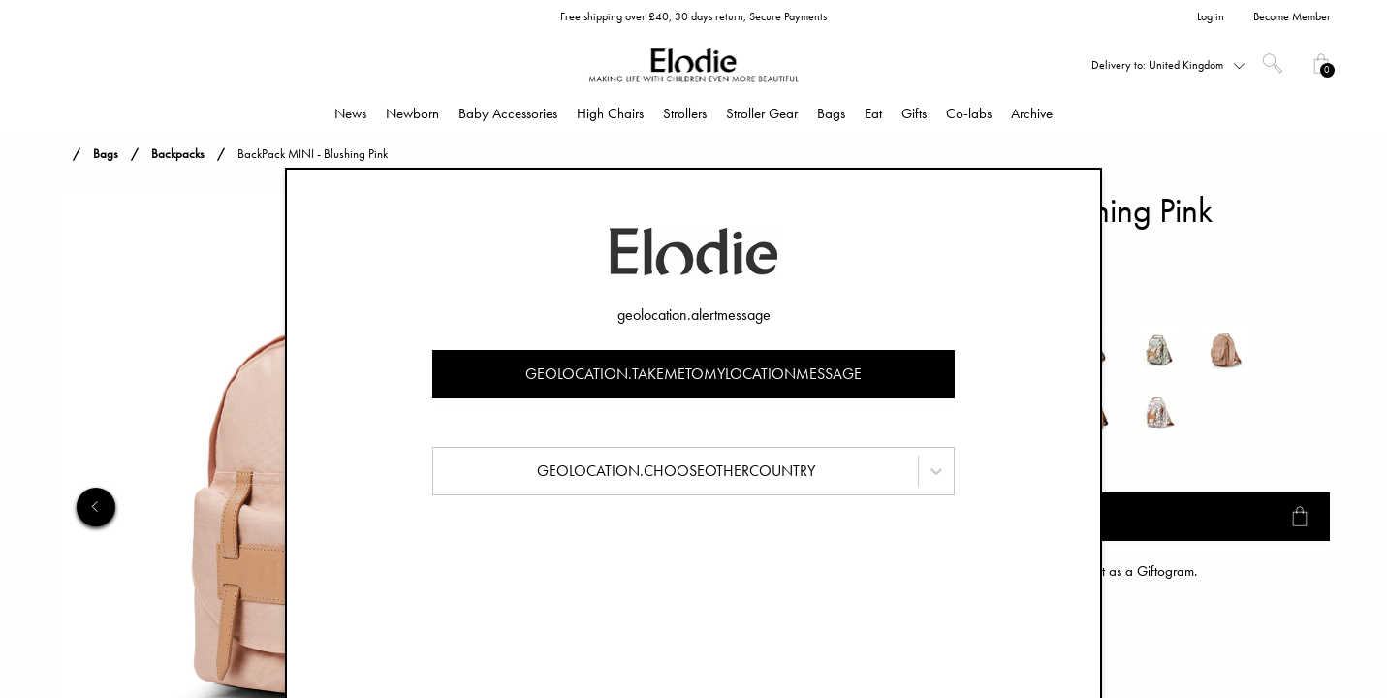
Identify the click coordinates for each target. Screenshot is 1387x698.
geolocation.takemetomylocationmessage (693, 374)
